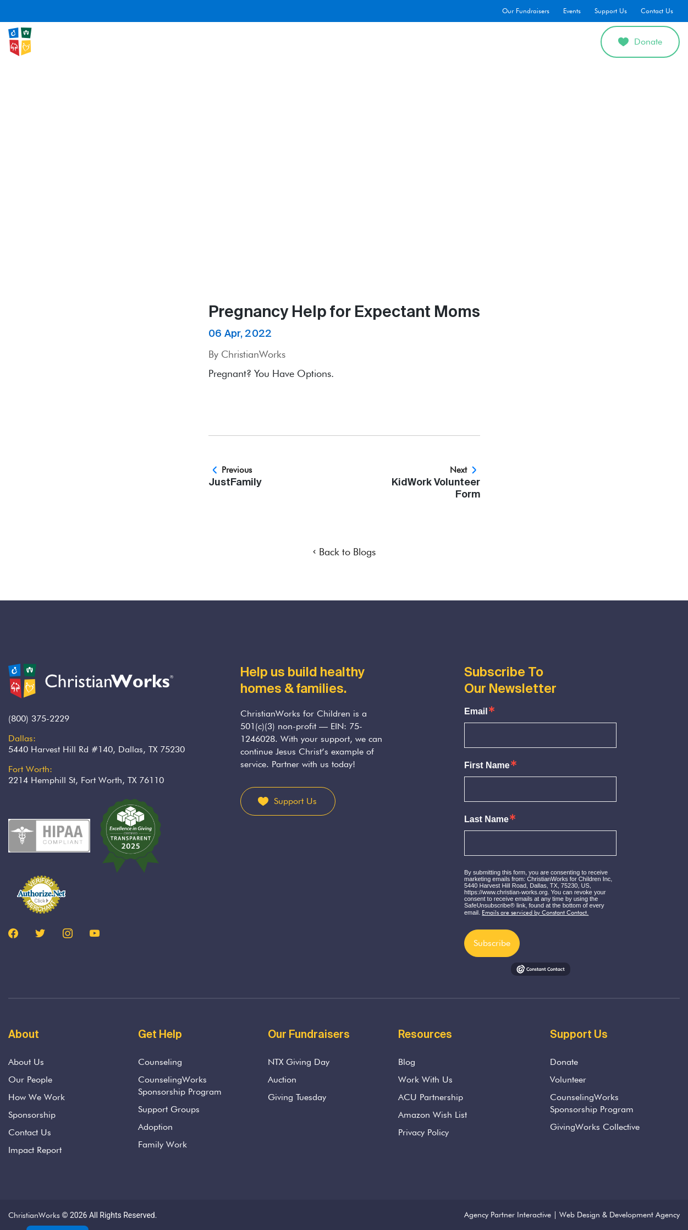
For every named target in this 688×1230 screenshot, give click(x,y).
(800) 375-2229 (38, 718)
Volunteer (568, 1079)
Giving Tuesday (297, 1097)
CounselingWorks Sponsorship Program (180, 1085)
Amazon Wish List (432, 1114)
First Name (487, 765)
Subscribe (492, 943)
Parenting (361, 41)
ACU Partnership (430, 1097)
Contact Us (657, 11)
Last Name (486, 819)
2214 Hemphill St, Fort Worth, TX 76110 (86, 780)
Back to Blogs (344, 551)
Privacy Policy (423, 1132)
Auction (282, 1079)
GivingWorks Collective (595, 1127)
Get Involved (520, 41)
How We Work (36, 1097)
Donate (640, 41)
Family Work (162, 1144)
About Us (209, 41)
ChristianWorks (34, 1215)
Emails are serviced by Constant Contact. (535, 912)
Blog (406, 1062)
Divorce (463, 41)
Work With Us (425, 1079)
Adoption (414, 41)
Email (476, 711)
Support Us (611, 11)
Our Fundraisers (525, 11)
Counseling (266, 41)
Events (572, 11)
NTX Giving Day (298, 1062)
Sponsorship (32, 1114)
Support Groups (169, 1109)
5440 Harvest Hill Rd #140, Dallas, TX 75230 (96, 749)
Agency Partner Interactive (507, 1214)
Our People (30, 1079)
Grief (316, 41)
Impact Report (35, 1150)
